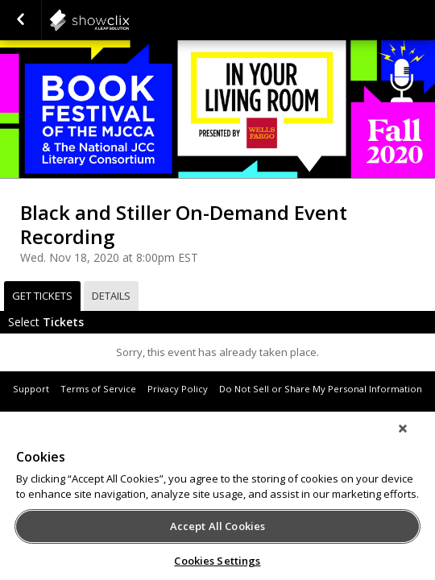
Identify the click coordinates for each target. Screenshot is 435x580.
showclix (128, 20)
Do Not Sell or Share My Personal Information (320, 389)
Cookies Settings (217, 560)
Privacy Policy (177, 389)
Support (31, 389)
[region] (217, 501)
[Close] (414, 439)
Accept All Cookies (217, 526)
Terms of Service (98, 389)
